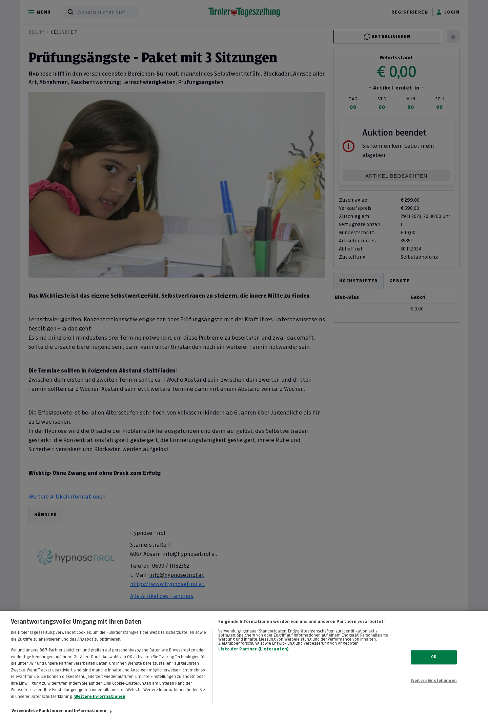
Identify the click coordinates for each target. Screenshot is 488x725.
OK (433, 663)
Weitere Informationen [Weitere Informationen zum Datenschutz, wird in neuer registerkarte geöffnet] (99, 703)
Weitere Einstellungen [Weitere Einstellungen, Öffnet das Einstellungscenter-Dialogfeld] (434, 687)
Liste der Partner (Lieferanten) (253, 655)
